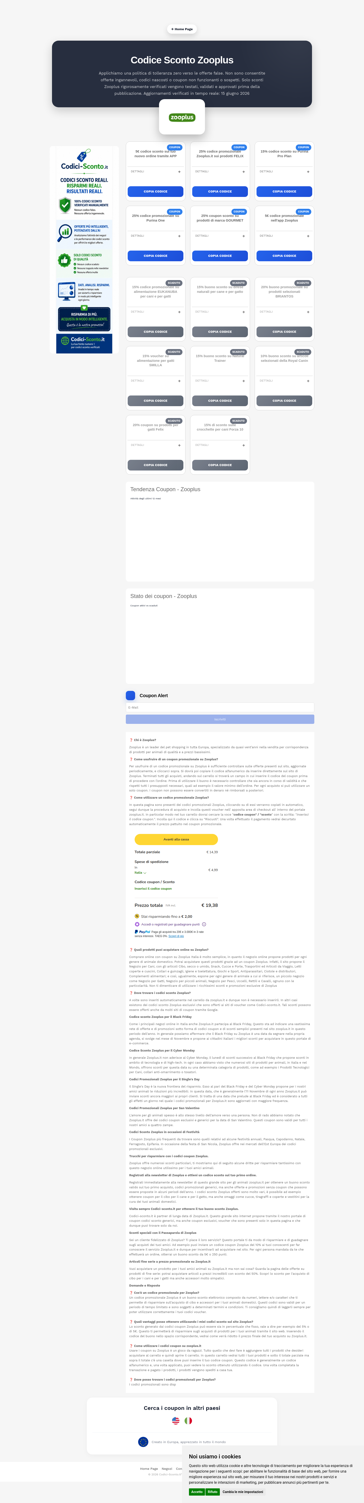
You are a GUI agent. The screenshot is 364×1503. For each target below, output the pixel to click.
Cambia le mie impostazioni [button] (243, 1492)
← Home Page (182, 29)
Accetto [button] (197, 1492)
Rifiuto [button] (213, 1492)
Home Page (149, 1490)
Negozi (167, 1490)
